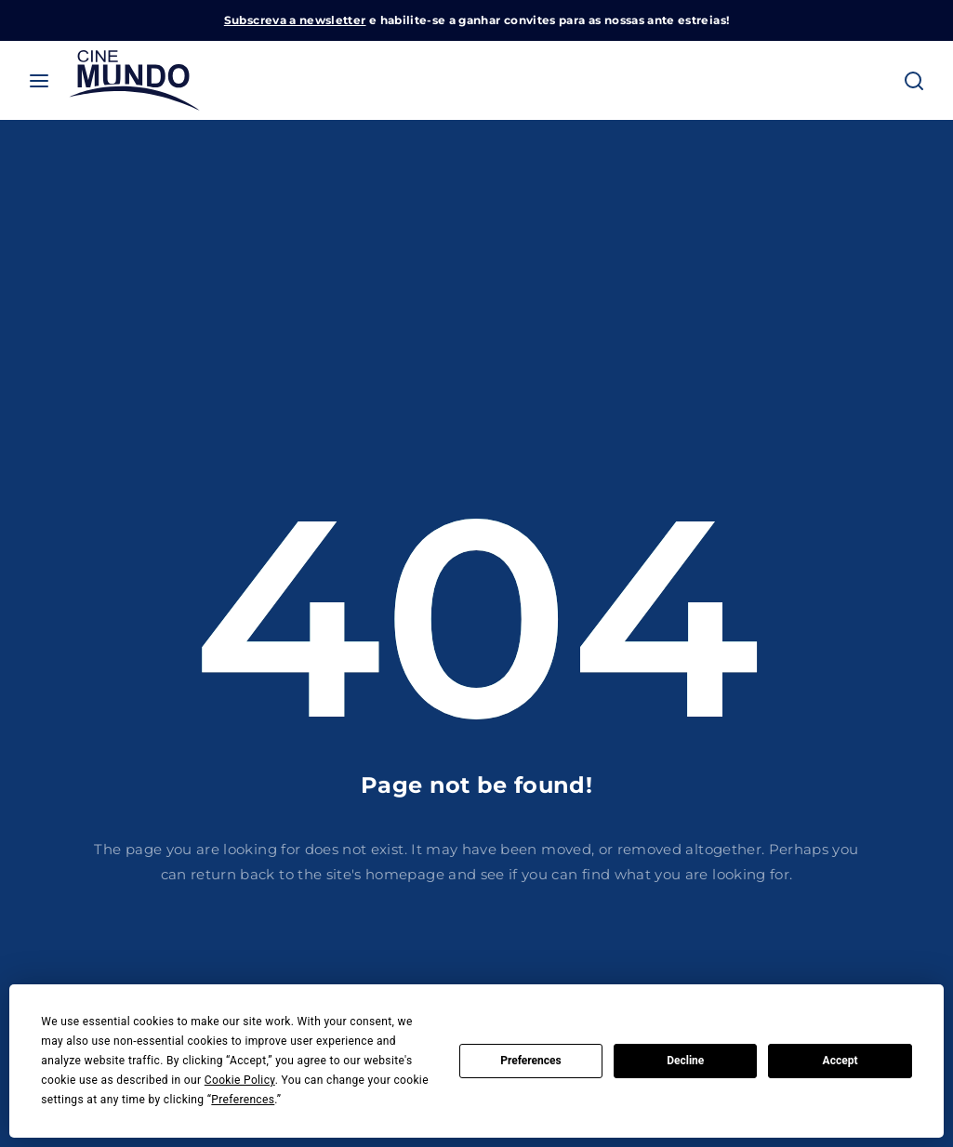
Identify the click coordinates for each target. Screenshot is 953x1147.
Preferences (531, 1060)
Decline (685, 1060)
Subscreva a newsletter (295, 20)
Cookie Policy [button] (240, 1080)
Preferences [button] (242, 1099)
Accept (840, 1060)
